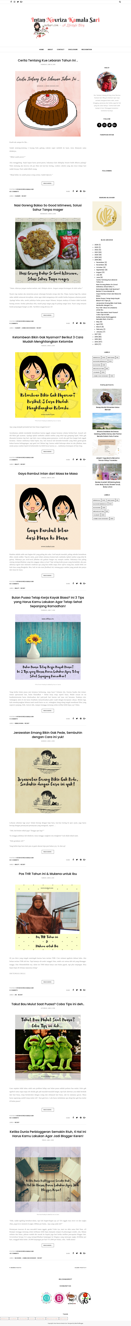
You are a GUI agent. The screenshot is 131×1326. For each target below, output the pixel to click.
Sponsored (41, 1318)
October (99, 267)
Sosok (31, 1318)
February (99, 329)
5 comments (14, 323)
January (99, 332)
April (98, 324)
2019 (96, 257)
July (97, 275)
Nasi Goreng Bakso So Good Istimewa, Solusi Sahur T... (106, 286)
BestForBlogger (79, 1323)
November (100, 265)
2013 (96, 344)
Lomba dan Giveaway (28, 328)
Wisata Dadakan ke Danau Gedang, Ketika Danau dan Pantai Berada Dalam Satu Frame (107, 433)
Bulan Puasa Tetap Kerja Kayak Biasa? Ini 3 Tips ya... (108, 299)
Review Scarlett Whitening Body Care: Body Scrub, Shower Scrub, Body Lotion (107, 484)
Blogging (18, 1258)
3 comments (14, 460)
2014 (96, 342)
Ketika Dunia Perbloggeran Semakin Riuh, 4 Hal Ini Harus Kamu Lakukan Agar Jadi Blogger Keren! (48, 1134)
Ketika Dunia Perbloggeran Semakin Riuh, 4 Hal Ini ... (106, 318)
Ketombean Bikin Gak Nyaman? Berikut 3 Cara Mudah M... (108, 290)
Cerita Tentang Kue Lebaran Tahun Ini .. (48, 60)
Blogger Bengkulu (100, 361)
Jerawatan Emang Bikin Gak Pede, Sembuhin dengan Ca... (108, 304)
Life (16, 995)
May (97, 322)
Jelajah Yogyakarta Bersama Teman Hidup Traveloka (108, 459)
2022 (96, 250)
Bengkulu (96, 357)
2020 (96, 255)
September (100, 270)
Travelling (23, 1318)
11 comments (14, 719)
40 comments (14, 1253)
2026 (96, 245)
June (98, 277)
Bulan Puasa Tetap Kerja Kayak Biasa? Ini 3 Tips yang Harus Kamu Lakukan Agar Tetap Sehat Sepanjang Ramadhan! (48, 601)
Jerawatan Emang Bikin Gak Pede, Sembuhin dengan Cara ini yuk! (48, 735)
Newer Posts (16, 1267)
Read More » (47, 183)
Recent (24, 196)
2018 (96, 260)
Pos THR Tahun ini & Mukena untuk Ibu (48, 874)
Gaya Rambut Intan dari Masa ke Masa (48, 473)
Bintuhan (111, 357)
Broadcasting (98, 368)
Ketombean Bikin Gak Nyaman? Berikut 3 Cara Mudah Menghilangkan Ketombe (47, 339)
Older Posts (80, 1267)
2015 (96, 339)
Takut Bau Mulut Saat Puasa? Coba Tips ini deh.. (47, 1004)
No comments (14, 191)
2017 (96, 334)
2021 (96, 252)
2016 (96, 337)
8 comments (14, 990)
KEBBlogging (19, 723)
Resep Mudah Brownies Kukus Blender (107, 408)
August (99, 272)
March (98, 327)
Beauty (17, 464)
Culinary (17, 196)
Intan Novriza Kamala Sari (60, 1323)
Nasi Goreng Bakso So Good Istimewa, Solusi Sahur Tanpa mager (48, 207)
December (100, 262)
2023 (96, 247)
